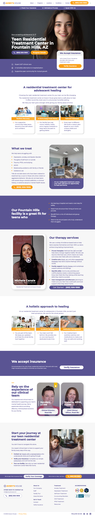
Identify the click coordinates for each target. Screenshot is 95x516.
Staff (34, 491)
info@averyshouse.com (10, 492)
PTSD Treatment (59, 501)
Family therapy (68, 266)
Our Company (37, 488)
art (67, 259)
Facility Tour (36, 493)
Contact (67, 3)
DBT (80, 251)
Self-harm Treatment (60, 493)
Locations (49, 3)
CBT (74, 251)
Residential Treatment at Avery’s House (28, 287)
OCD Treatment (59, 499)
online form (17, 461)
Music (63, 259)
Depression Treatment (61, 491)
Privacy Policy (23, 514)
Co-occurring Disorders (61, 496)
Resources (57, 504)
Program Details (39, 52)
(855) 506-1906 (21, 52)
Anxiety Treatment (59, 488)
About (32, 3)
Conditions (58, 3)
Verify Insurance (70, 66)
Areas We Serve (38, 496)
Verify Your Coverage (34, 476)
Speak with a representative (31, 454)
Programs (40, 3)
